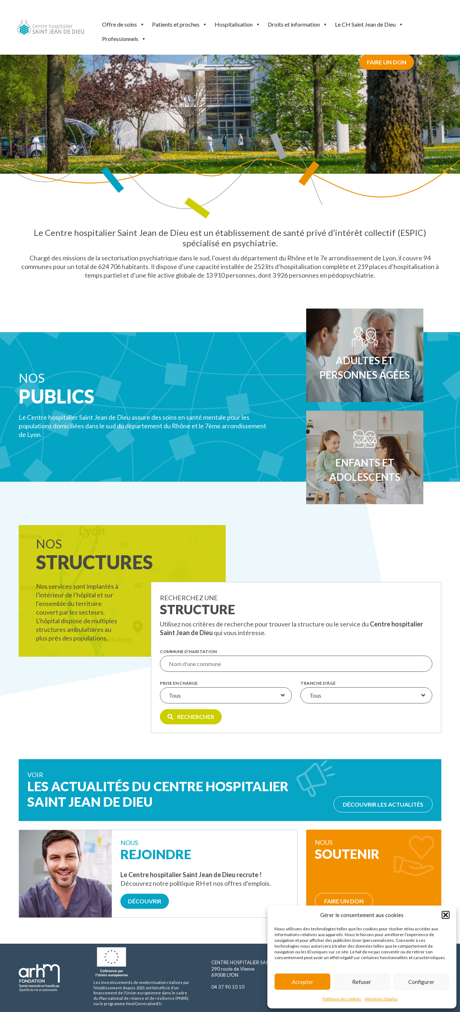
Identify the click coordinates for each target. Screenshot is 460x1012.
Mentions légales (381, 999)
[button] (445, 914)
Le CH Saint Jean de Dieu (369, 24)
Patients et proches (179, 24)
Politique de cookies (341, 999)
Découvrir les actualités (383, 804)
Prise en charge (179, 683)
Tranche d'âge (318, 683)
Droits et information (298, 24)
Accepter (302, 982)
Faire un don (386, 62)
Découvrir (144, 901)
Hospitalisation (238, 24)
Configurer (421, 982)
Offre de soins (123, 24)
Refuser (361, 982)
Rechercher (190, 716)
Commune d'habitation (188, 651)
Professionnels (124, 39)
